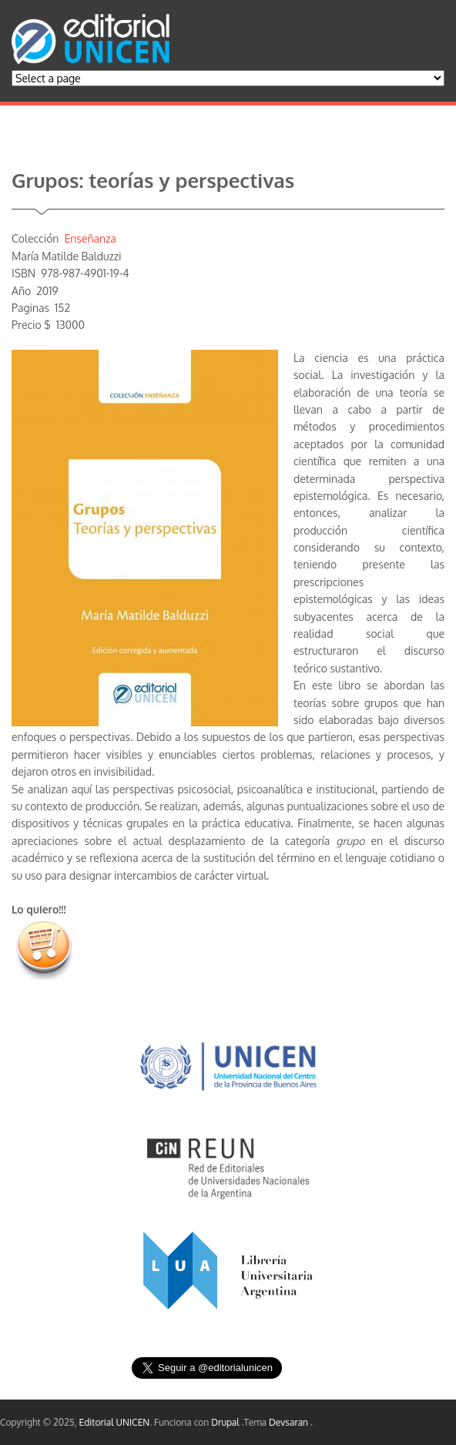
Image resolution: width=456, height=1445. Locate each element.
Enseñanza (90, 238)
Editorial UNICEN (114, 1422)
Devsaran (289, 1422)
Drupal (226, 1422)
